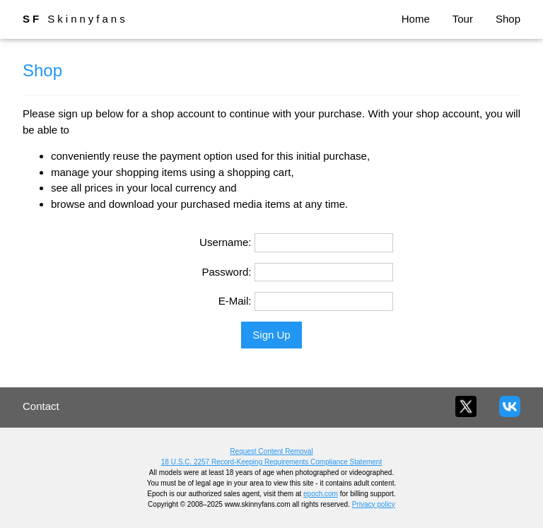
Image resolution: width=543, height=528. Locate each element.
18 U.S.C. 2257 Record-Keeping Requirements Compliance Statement (271, 462)
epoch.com (320, 494)
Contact (41, 406)
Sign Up (271, 335)
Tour (462, 19)
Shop (508, 19)
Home (416, 19)
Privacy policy (373, 504)
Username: (225, 242)
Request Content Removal (271, 451)
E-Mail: (235, 301)
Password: (226, 272)
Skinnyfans (75, 19)
